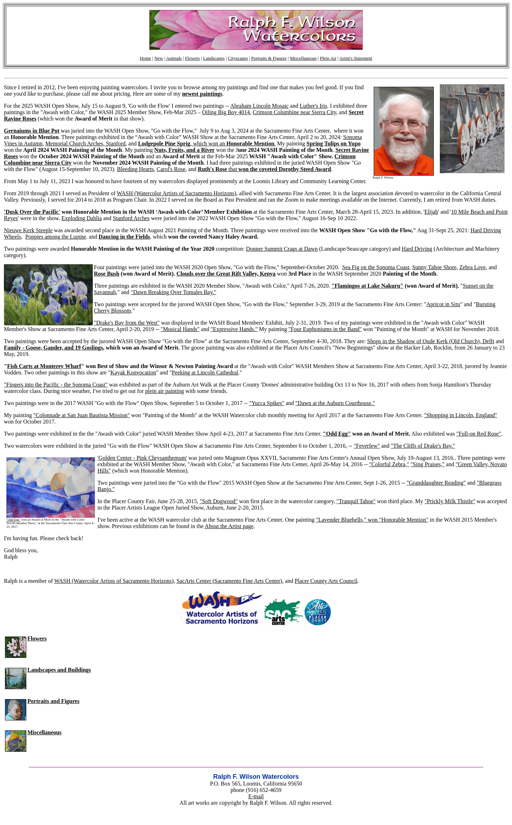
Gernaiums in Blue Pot (31, 131)
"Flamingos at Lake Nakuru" (367, 286)
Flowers (192, 58)
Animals (174, 58)
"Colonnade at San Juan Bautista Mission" (81, 415)
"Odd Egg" (337, 434)
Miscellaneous (303, 58)
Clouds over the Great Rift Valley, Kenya (226, 274)
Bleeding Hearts (135, 169)
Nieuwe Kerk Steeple (28, 230)
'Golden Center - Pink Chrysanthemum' (142, 458)
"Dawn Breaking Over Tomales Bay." (173, 292)
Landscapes (214, 58)
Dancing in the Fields (124, 237)
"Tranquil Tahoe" (355, 501)
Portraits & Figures (269, 58)
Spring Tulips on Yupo (333, 143)
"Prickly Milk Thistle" (450, 501)
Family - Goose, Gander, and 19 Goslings (53, 348)
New (158, 58)
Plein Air (328, 58)
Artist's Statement (355, 58)
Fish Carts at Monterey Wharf (44, 366)
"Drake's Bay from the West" (127, 323)
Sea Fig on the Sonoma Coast (375, 267)
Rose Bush (106, 274)
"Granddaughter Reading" (436, 483)
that (264, 169)
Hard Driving (417, 249)
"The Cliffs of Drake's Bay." (423, 446)
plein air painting (164, 391)
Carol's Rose (171, 169)
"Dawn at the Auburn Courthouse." (335, 403)
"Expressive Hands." (233, 329)
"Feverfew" (367, 446)
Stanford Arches (131, 218)
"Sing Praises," (428, 464)
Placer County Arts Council (326, 581)
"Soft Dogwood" (219, 501)
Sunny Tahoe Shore (434, 267)
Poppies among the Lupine (55, 237)
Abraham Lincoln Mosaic (259, 106)
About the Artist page (229, 526)
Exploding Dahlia (82, 218)
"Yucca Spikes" (266, 403)
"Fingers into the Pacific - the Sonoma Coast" (56, 385)
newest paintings (202, 94)
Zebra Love (472, 267)
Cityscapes (238, 58)
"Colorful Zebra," (389, 464)
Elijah (431, 212)
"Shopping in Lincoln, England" (460, 415)
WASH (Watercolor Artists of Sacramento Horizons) (176, 193)
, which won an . (207, 143)
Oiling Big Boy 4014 (226, 112)
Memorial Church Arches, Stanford (85, 143)
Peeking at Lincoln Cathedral (205, 372)
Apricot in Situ (443, 304)
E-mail (256, 796)
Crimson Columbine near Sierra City (294, 112)
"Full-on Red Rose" (478, 434)
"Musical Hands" (180, 329)
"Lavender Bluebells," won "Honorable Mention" (372, 520)
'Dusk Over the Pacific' (32, 212)
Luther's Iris (313, 106)
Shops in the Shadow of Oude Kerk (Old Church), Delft (430, 341)
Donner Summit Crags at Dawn (282, 249)
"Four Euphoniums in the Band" (325, 329)
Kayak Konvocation (133, 372)
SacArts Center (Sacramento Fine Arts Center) (229, 581)
